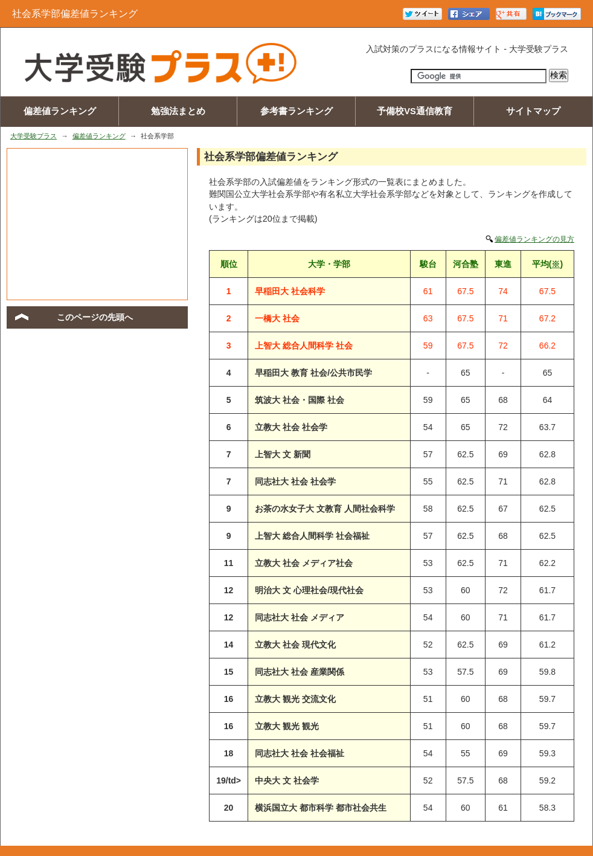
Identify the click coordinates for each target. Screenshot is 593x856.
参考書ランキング (296, 111)
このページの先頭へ (95, 317)
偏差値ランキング (60, 111)
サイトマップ (533, 111)
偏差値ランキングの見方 (534, 239)
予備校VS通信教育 (414, 111)
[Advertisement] (97, 224)
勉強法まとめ (178, 111)
